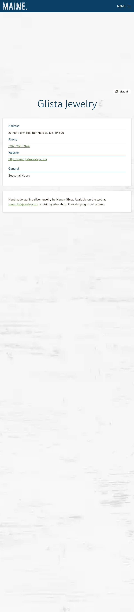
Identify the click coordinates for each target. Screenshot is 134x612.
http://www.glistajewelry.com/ (27, 159)
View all (124, 91)
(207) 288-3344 (19, 146)
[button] (67, 54)
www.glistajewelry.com (23, 204)
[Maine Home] (15, 6)
